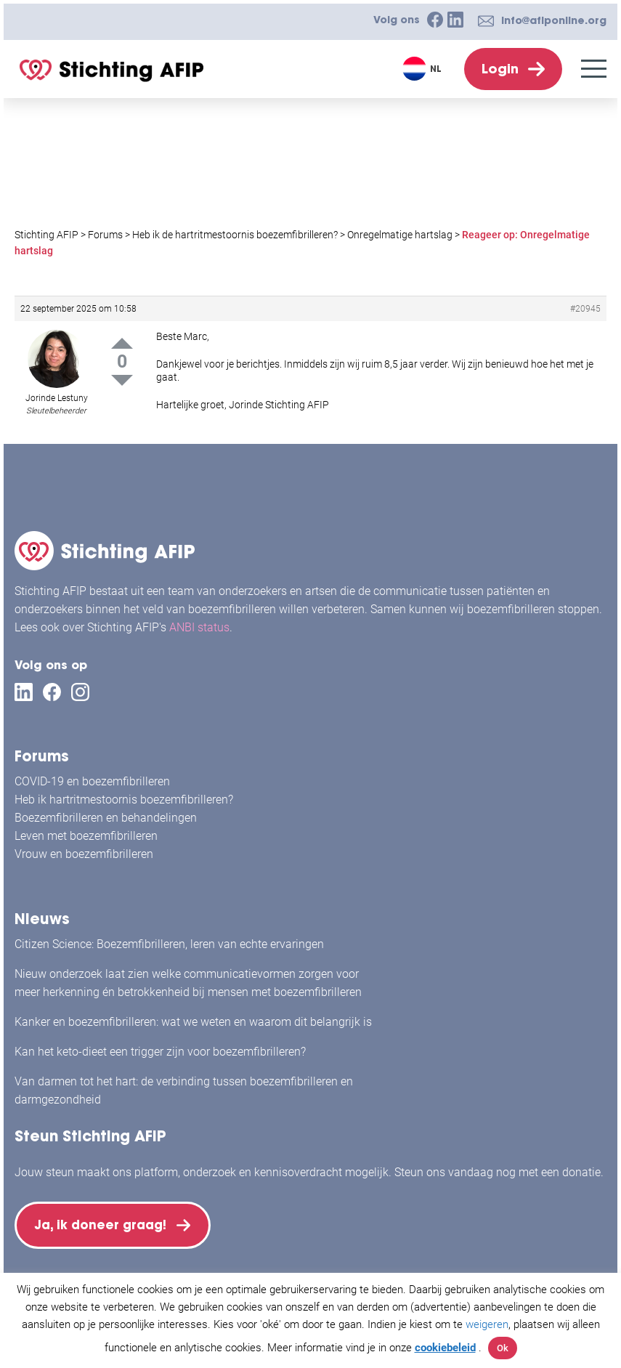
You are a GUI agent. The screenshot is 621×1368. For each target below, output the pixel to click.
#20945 (585, 309)
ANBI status (199, 618)
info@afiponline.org (553, 20)
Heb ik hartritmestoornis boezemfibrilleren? (124, 789)
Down (122, 380)
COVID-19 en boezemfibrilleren (92, 771)
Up (122, 343)
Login (500, 68)
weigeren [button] (487, 1324)
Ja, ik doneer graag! (108, 1220)
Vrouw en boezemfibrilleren (84, 844)
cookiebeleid (445, 1347)
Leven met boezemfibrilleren (86, 826)
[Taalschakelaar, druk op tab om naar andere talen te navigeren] (423, 68)
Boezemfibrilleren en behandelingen (106, 807)
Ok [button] (502, 1348)
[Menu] (593, 69)
